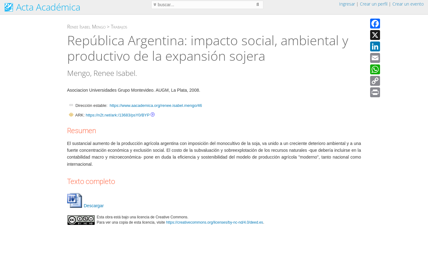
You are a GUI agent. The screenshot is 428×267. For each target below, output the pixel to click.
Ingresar (347, 4)
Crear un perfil (373, 4)
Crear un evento (408, 4)
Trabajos (119, 26)
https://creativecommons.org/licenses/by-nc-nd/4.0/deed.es (214, 222)
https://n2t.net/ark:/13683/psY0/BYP (117, 115)
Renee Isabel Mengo (86, 26)
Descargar (85, 205)
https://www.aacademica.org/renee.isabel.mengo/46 (156, 105)
